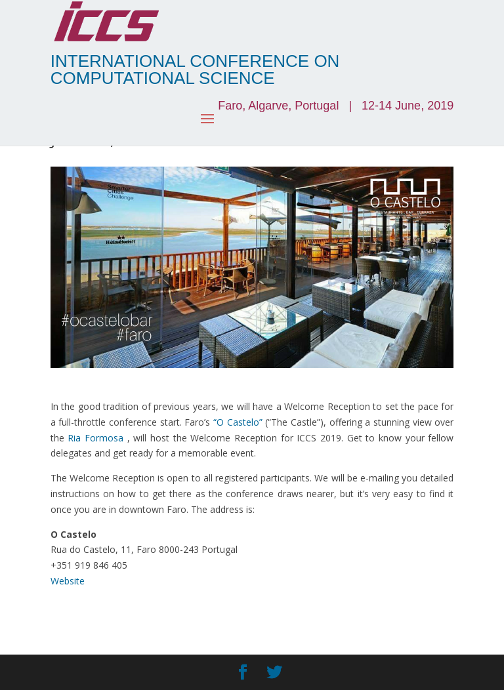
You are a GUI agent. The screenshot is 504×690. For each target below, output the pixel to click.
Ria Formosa (95, 438)
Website (68, 581)
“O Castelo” (237, 422)
